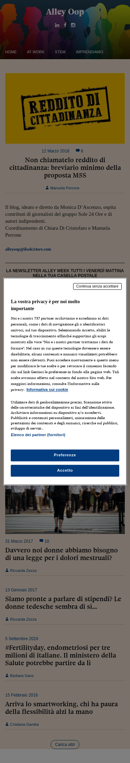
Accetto (65, 471)
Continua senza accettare (97, 286)
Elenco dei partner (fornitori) (38, 435)
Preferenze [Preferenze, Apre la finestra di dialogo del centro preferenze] (65, 455)
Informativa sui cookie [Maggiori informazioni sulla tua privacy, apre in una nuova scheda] (47, 389)
